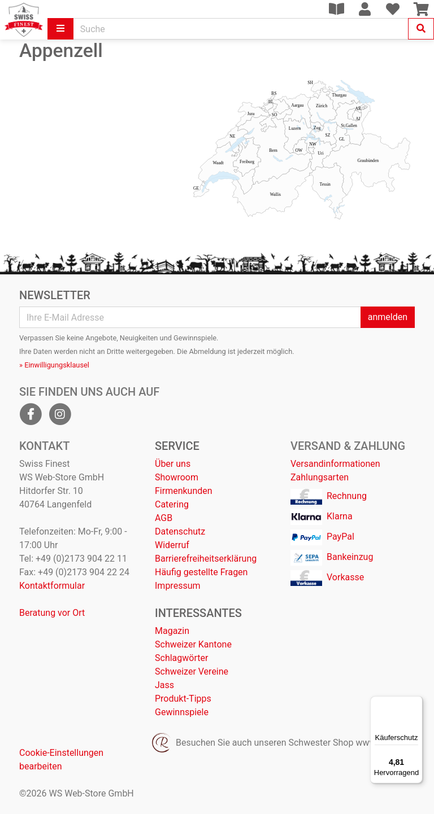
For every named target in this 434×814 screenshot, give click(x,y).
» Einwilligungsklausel (54, 365)
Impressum (178, 585)
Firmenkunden (183, 490)
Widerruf (172, 545)
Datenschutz (180, 531)
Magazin (172, 630)
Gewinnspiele (182, 712)
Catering (172, 504)
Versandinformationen (335, 463)
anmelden (387, 317)
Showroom (176, 477)
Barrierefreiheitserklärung (206, 558)
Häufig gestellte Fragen (201, 572)
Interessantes (198, 613)
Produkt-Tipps (183, 698)
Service (177, 446)
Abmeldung (207, 351)
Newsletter (54, 295)
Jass (164, 685)
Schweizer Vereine (191, 671)
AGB (163, 518)
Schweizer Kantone (193, 644)
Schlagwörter (181, 658)
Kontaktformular (52, 585)
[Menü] (416, 703)
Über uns (172, 463)
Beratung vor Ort (52, 612)
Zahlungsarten (319, 477)
